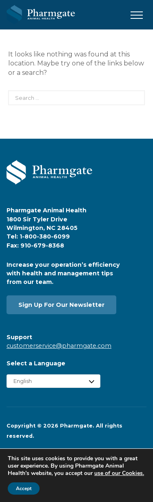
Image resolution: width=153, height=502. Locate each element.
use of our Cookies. (119, 473)
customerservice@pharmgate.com (59, 345)
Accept (23, 488)
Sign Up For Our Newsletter (61, 304)
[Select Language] (53, 381)
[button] (137, 15)
